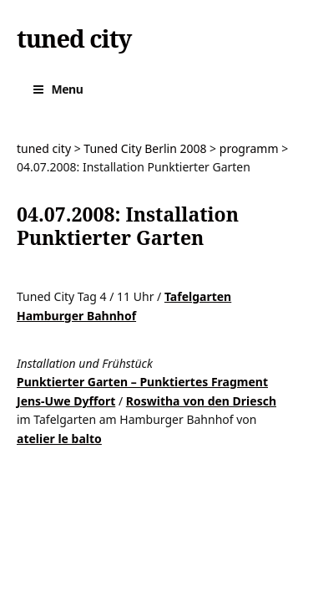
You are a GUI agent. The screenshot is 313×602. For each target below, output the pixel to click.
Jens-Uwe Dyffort (66, 401)
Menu (67, 89)
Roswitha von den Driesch (201, 401)
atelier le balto (59, 438)
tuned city (74, 38)
